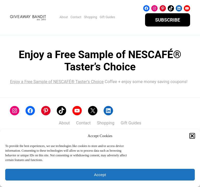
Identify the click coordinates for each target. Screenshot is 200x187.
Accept (100, 174)
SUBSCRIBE (167, 20)
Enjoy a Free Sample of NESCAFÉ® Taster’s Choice (57, 81)
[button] (192, 135)
